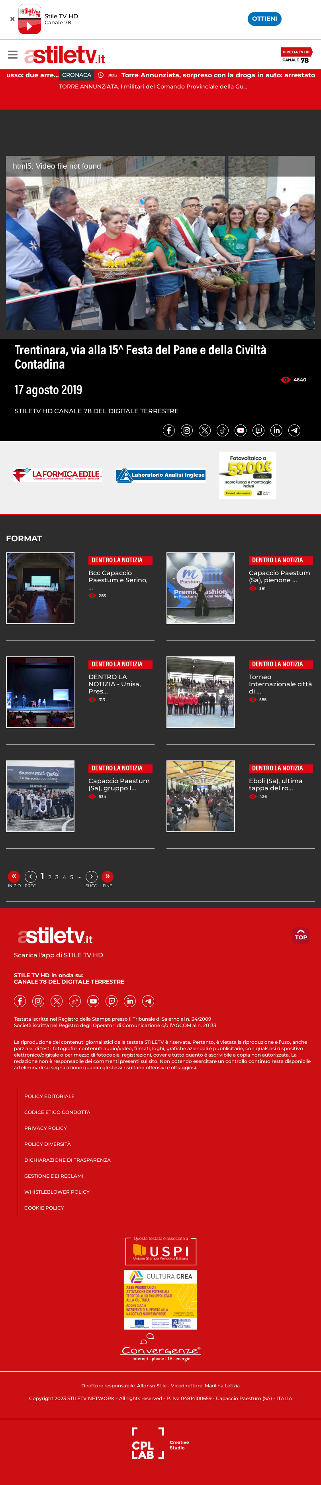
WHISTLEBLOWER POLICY (57, 1192)
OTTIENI (264, 18)
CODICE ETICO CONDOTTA (57, 1112)
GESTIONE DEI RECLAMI (53, 1176)
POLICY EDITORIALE (49, 1096)
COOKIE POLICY (44, 1208)
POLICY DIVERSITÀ (47, 1144)
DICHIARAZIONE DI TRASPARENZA (67, 1160)
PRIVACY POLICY (45, 1128)
